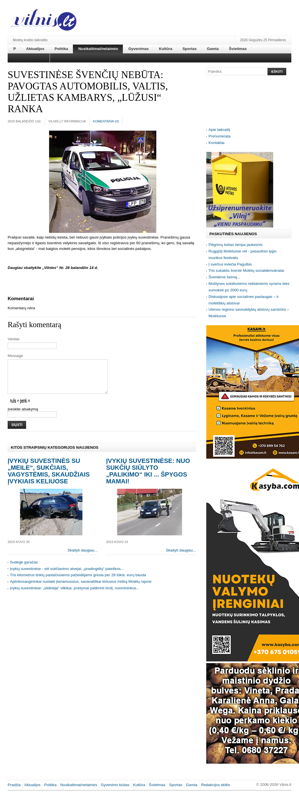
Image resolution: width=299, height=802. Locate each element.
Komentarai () (106, 121)
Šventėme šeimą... (224, 277)
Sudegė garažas (24, 569)
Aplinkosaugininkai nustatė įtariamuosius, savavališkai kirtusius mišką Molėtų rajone (80, 588)
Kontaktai (216, 143)
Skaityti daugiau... (83, 557)
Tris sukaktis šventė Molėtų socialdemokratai (246, 270)
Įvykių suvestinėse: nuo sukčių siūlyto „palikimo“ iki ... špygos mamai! (148, 478)
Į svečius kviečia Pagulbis (230, 264)
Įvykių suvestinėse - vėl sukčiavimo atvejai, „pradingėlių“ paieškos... (67, 575)
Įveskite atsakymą (23, 416)
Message (15, 356)
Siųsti (16, 432)
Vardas (14, 339)
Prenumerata (220, 136)
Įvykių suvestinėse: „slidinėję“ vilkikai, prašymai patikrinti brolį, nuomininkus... (74, 595)
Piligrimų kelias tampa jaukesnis (235, 245)
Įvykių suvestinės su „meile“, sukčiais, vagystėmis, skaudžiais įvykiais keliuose (49, 478)
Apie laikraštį (219, 130)
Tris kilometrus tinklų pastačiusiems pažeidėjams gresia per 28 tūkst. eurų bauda (78, 582)
